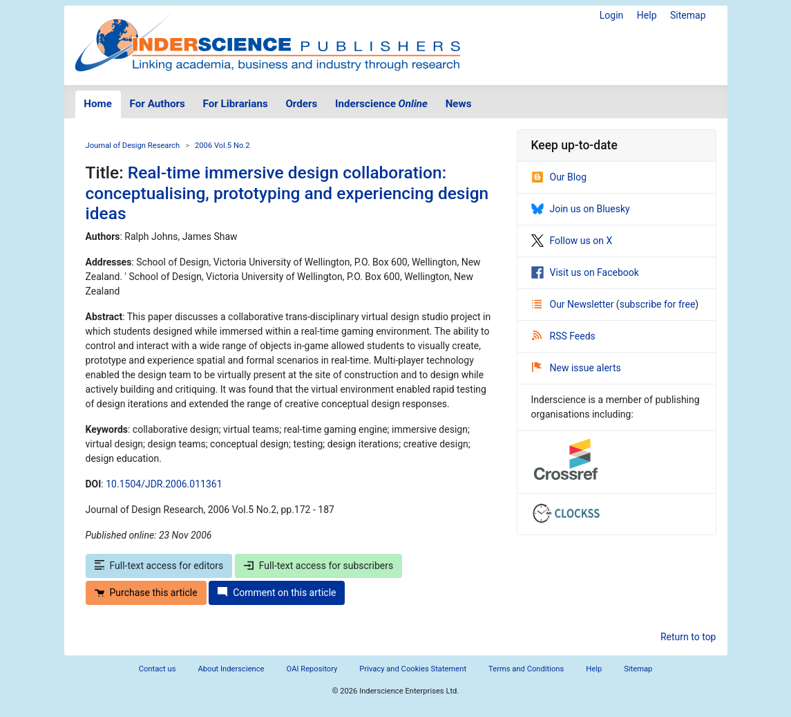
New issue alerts (576, 367)
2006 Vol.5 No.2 (222, 145)
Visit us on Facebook (585, 272)
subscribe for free (658, 304)
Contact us (157, 668)
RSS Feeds (563, 336)
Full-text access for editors (159, 565)
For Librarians (234, 103)
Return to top (688, 636)
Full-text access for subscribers (318, 565)
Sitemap (687, 15)
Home (98, 103)
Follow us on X (572, 240)
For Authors (157, 103)
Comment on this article (277, 592)
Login (612, 15)
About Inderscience (231, 668)
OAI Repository (312, 668)
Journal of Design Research (133, 145)
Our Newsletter (574, 304)
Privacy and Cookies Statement (412, 668)
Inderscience (381, 103)
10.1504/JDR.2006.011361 (164, 484)
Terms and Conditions (526, 668)
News (459, 103)
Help (647, 15)
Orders (301, 103)
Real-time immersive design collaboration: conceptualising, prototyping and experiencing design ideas (287, 192)
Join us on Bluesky (580, 208)
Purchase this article (146, 592)
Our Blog (559, 177)
